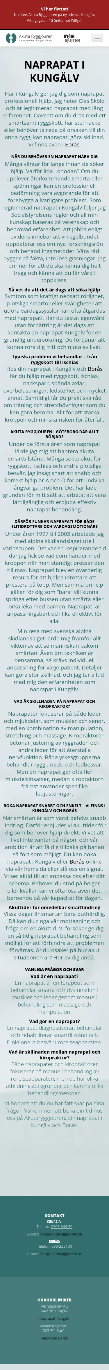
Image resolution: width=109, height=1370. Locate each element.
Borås (95, 369)
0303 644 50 (62, 1226)
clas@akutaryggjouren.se (61, 1234)
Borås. (73, 144)
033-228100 (61, 1246)
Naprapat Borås (54, 1338)
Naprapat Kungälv (55, 1318)
